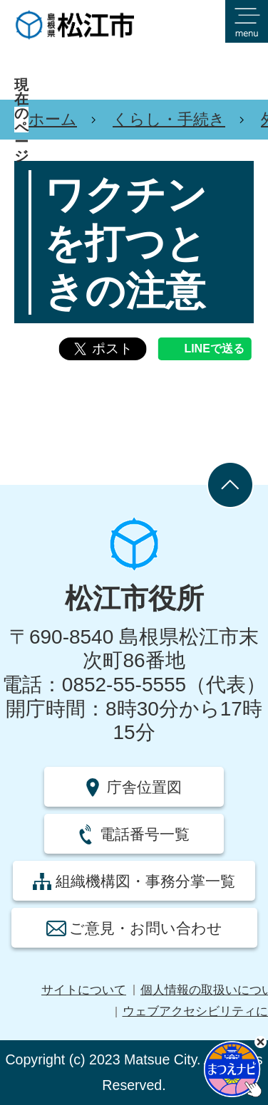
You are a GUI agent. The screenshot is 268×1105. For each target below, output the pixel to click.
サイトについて (83, 990)
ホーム (53, 119)
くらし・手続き (169, 119)
